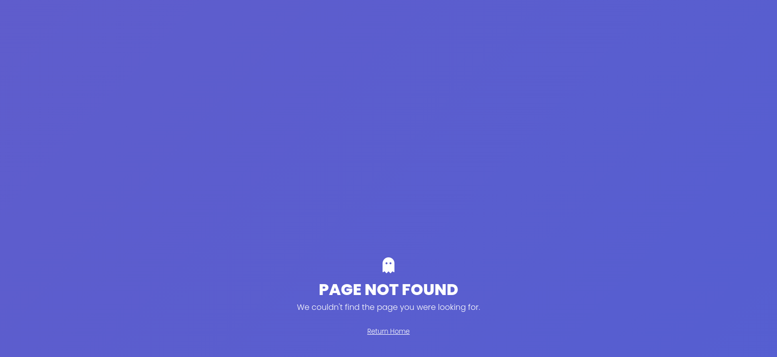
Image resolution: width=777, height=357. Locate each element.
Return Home (388, 331)
